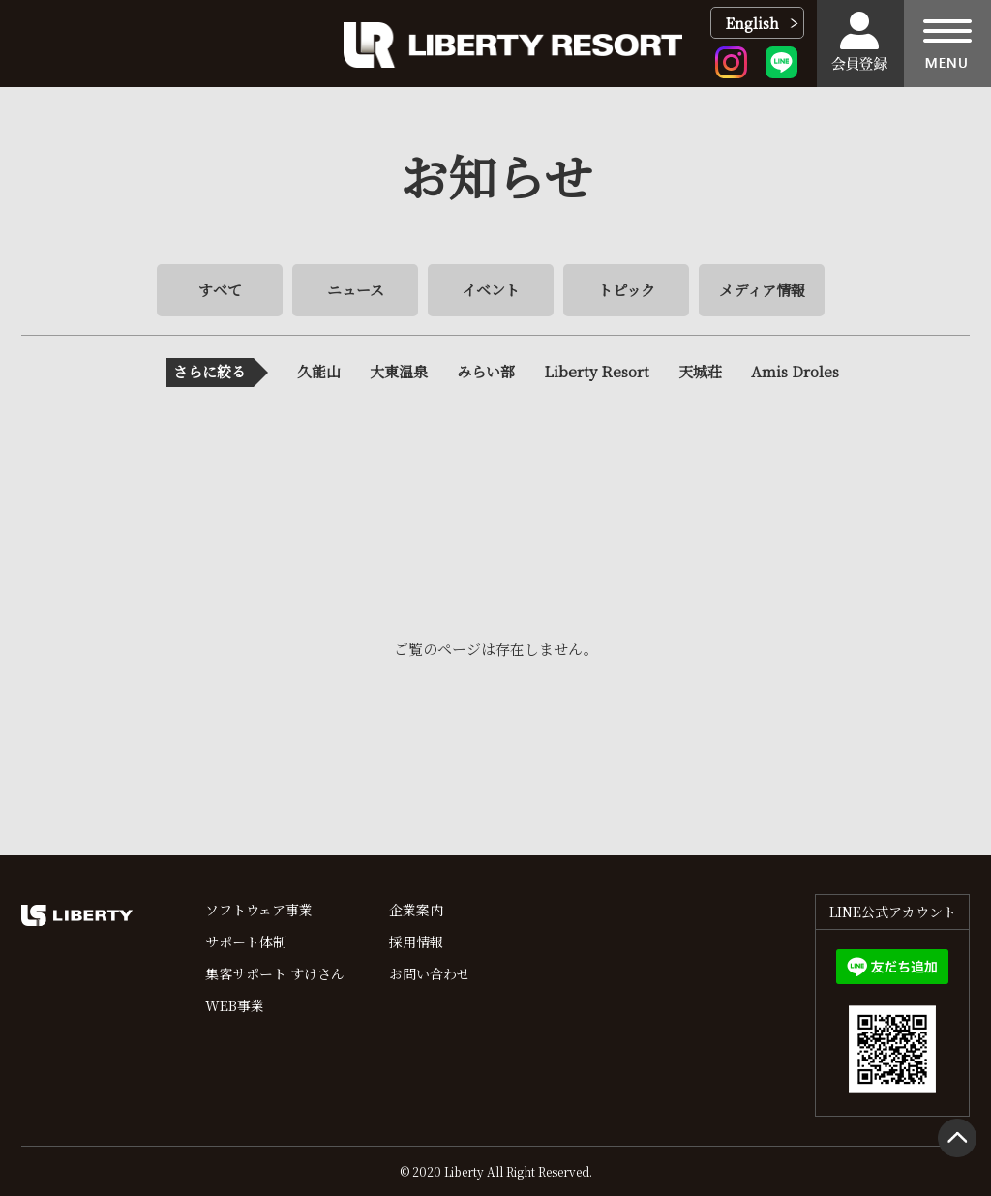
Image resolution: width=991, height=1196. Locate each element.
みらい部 (486, 371)
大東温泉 (399, 371)
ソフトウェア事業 (259, 909)
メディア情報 (762, 290)
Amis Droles (795, 371)
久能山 (319, 371)
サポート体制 (245, 941)
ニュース (355, 290)
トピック (626, 290)
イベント (491, 290)
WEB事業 (234, 1005)
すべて (220, 290)
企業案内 (416, 909)
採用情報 (416, 941)
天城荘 (700, 371)
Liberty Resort (596, 371)
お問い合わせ (429, 973)
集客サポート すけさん (275, 973)
